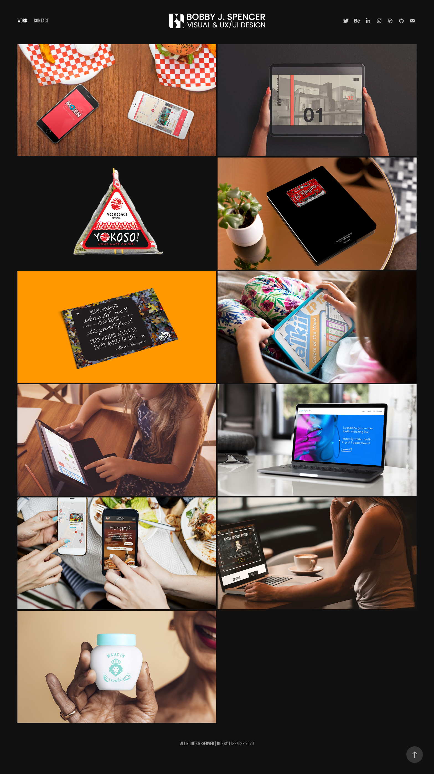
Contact (41, 21)
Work (22, 21)
